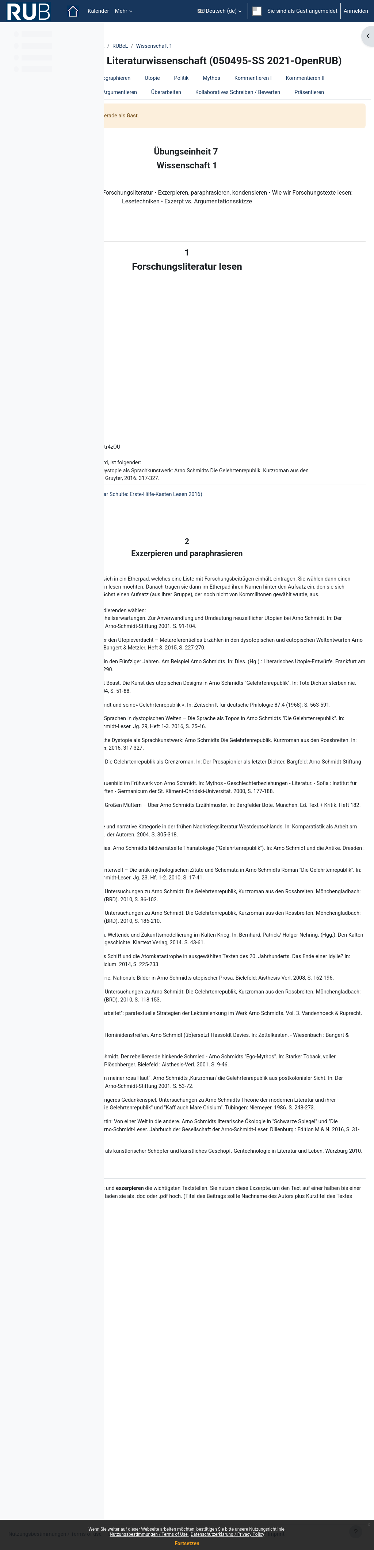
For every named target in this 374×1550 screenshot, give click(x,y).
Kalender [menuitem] (98, 11)
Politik (294, 90)
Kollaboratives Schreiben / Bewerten (258, 119)
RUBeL (233, 46)
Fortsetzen (187, 1543)
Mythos (326, 90)
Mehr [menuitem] (121, 11)
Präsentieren (134, 134)
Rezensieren (292, 105)
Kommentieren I (138, 105)
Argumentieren (137, 119)
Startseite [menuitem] (73, 11)
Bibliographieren (223, 90)
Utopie (265, 90)
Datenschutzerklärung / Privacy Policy (227, 1534)
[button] (219, 11)
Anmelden (356, 11)
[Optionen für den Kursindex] (94, 32)
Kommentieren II (191, 105)
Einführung (177, 90)
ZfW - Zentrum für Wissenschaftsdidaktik (167, 46)
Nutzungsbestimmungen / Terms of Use (149, 1534)
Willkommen (134, 90)
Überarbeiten (184, 119)
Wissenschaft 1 (268, 46)
